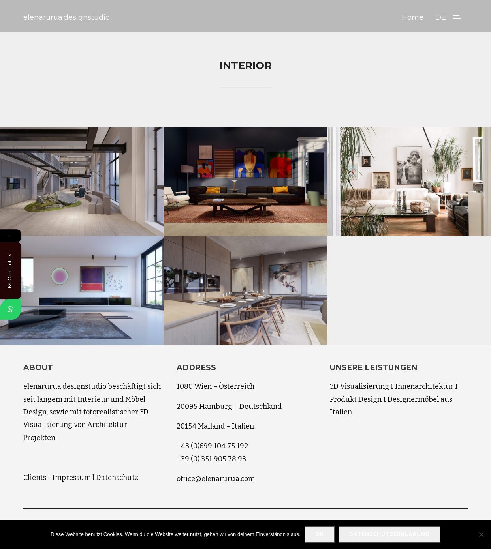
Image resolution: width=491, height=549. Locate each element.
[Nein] (481, 534)
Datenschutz (117, 477)
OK (319, 534)
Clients (34, 477)
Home (412, 17)
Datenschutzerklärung (389, 534)
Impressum (71, 477)
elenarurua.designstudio (66, 17)
